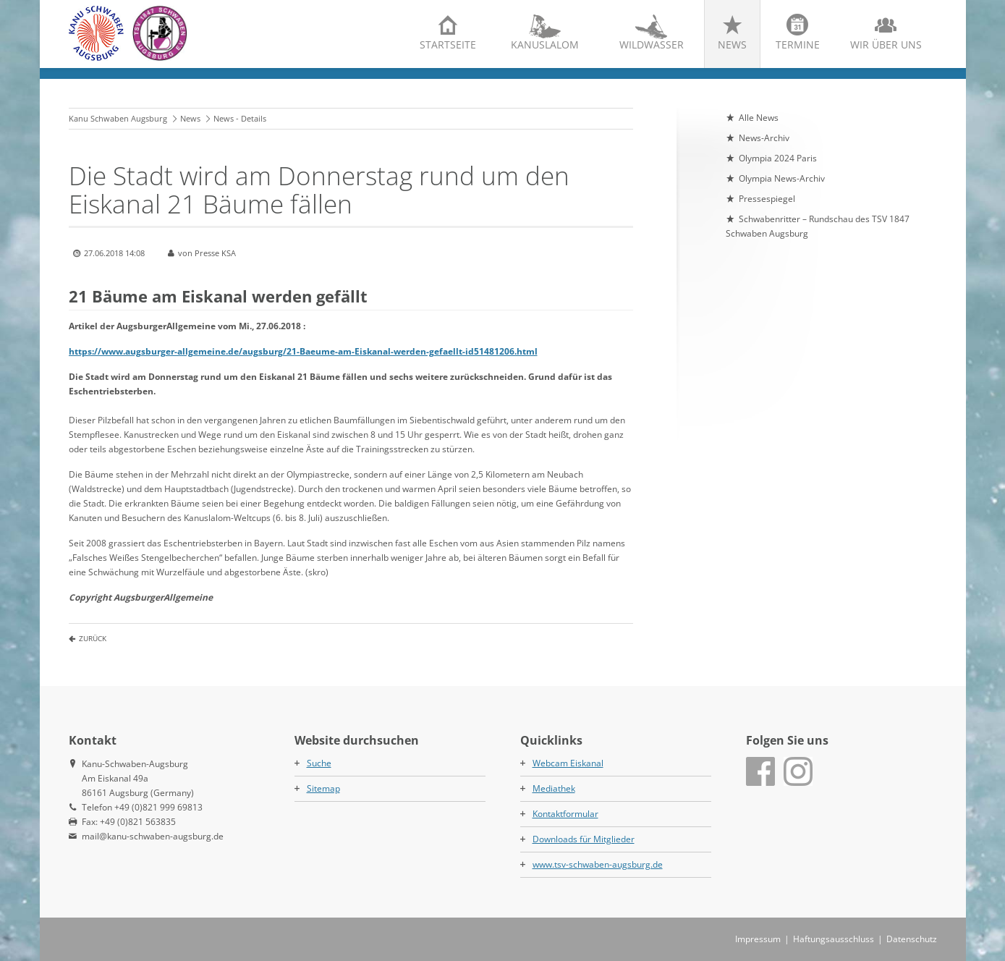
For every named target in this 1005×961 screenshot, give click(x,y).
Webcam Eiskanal (568, 763)
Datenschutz (911, 939)
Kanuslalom (545, 44)
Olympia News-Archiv (782, 178)
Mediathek (554, 788)
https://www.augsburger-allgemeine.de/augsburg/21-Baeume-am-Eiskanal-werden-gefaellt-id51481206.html (303, 351)
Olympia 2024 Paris (778, 158)
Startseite (448, 44)
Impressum (758, 939)
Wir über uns (886, 44)
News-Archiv (764, 138)
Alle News (759, 117)
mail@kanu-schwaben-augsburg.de (153, 836)
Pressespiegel (767, 198)
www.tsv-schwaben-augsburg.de (598, 864)
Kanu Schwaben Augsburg (118, 118)
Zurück (92, 638)
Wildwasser (651, 44)
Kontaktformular (565, 814)
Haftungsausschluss (833, 939)
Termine (798, 44)
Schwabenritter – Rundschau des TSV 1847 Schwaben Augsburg (817, 226)
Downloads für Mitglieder (584, 839)
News (732, 44)
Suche (319, 763)
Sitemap (323, 788)
